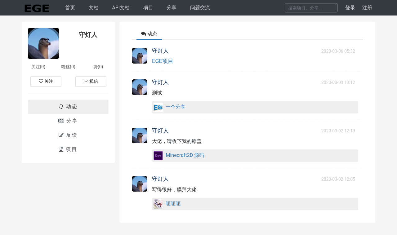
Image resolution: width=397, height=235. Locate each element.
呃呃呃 (173, 203)
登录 (350, 8)
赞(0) (98, 66)
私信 (91, 81)
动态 (68, 106)
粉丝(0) (68, 66)
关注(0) (38, 66)
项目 (148, 8)
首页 (70, 8)
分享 (171, 8)
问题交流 (200, 8)
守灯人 (160, 50)
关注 (46, 81)
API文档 (121, 8)
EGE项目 (162, 61)
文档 (94, 8)
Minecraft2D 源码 (185, 155)
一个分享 (175, 107)
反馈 (68, 135)
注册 (367, 8)
